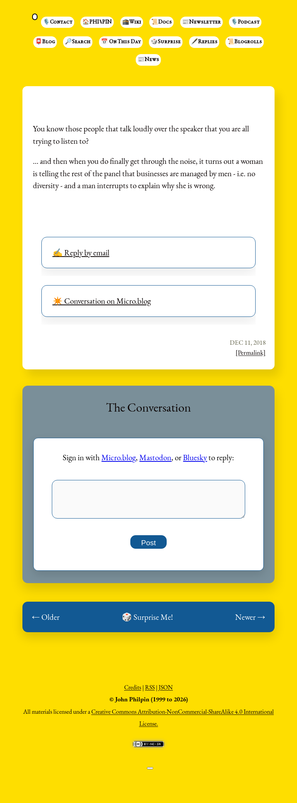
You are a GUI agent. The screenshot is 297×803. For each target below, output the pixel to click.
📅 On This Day (121, 42)
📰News (148, 60)
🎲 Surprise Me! (147, 621)
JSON (166, 691)
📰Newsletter (201, 22)
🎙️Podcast (245, 22)
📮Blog (45, 42)
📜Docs (161, 22)
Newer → (250, 621)
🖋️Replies (204, 42)
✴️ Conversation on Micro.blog (102, 301)
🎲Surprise (166, 42)
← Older (46, 621)
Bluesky (195, 457)
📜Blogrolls (244, 42)
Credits (132, 691)
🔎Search (77, 42)
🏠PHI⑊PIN (97, 22)
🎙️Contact (57, 22)
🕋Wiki (131, 22)
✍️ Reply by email (81, 252)
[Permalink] (251, 352)
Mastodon (155, 457)
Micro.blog (118, 457)
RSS (150, 691)
